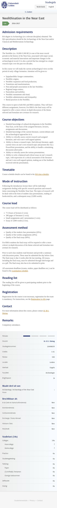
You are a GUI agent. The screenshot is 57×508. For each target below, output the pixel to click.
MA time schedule (42, 174)
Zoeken (29, 12)
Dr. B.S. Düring (49, 341)
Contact (40, 500)
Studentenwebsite (20, 500)
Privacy (32, 500)
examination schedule (20, 271)
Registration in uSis (38, 299)
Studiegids (50, 2)
